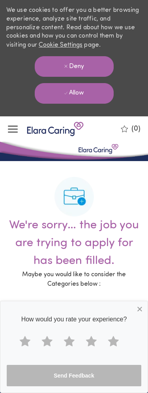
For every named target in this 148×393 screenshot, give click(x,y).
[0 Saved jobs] (131, 129)
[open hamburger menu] (13, 129)
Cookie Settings (60, 45)
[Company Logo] (47, 129)
